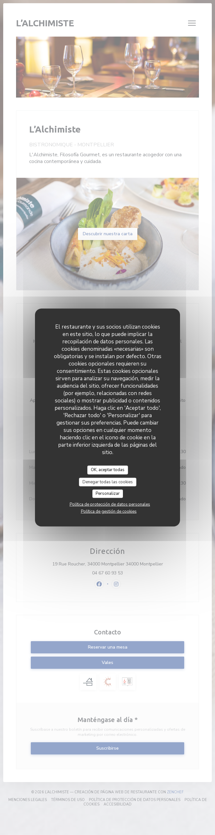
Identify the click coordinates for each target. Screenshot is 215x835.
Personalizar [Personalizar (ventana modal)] (108, 493)
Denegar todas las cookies (107, 482)
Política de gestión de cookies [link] (109, 511)
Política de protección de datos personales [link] (110, 504)
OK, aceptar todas (108, 470)
